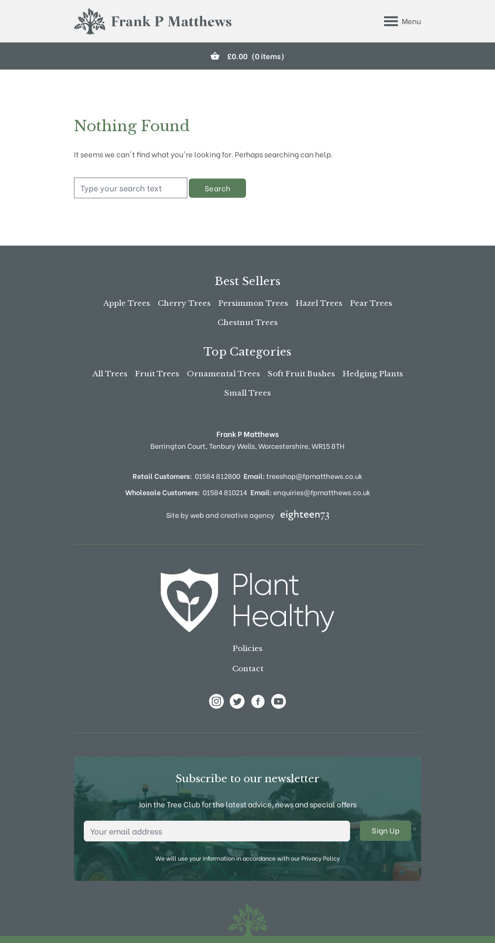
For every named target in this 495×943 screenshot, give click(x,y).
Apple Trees (127, 303)
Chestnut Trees (247, 322)
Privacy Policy (320, 858)
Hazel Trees (319, 303)
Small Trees (247, 393)
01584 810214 (225, 492)
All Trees (110, 373)
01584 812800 (217, 476)
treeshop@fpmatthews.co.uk (303, 476)
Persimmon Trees (253, 303)
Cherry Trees (184, 303)
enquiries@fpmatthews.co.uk (310, 492)
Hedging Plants (373, 373)
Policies (247, 648)
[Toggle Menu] (402, 21)
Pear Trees (371, 303)
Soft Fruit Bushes (301, 373)
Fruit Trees (157, 373)
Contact (247, 668)
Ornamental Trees (223, 373)
